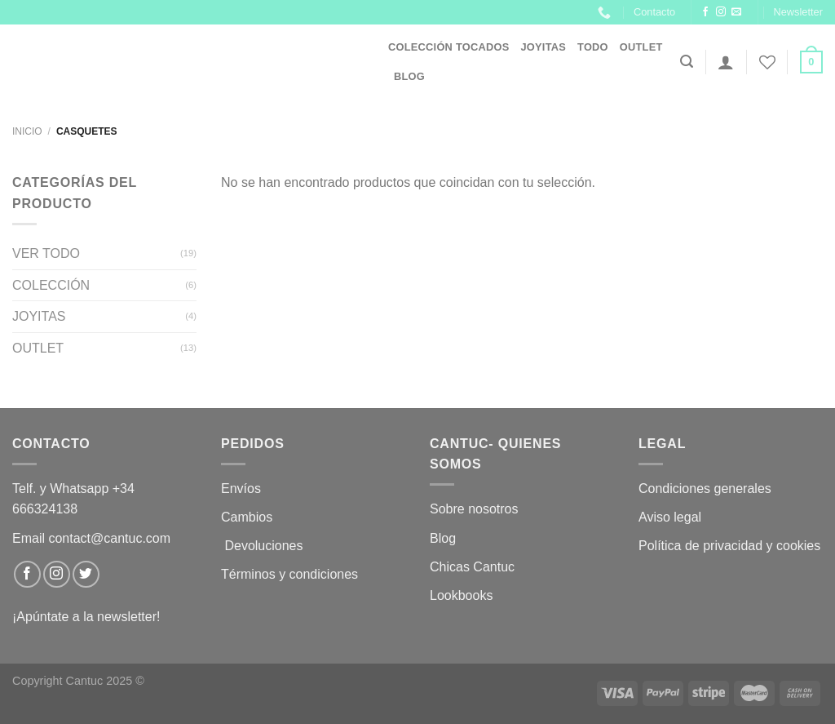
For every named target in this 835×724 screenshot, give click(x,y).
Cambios (246, 517)
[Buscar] (686, 62)
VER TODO (46, 253)
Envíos (241, 488)
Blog (409, 76)
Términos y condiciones (291, 574)
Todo (592, 47)
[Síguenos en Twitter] (86, 574)
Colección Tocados (448, 47)
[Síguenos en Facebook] (705, 12)
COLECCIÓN (51, 285)
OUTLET (641, 47)
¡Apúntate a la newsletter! (86, 617)
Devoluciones (264, 546)
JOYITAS (543, 47)
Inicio (27, 131)
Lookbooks (461, 595)
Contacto (654, 12)
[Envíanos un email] (736, 12)
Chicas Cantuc (472, 567)
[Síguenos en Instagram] (721, 12)
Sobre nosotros (474, 509)
